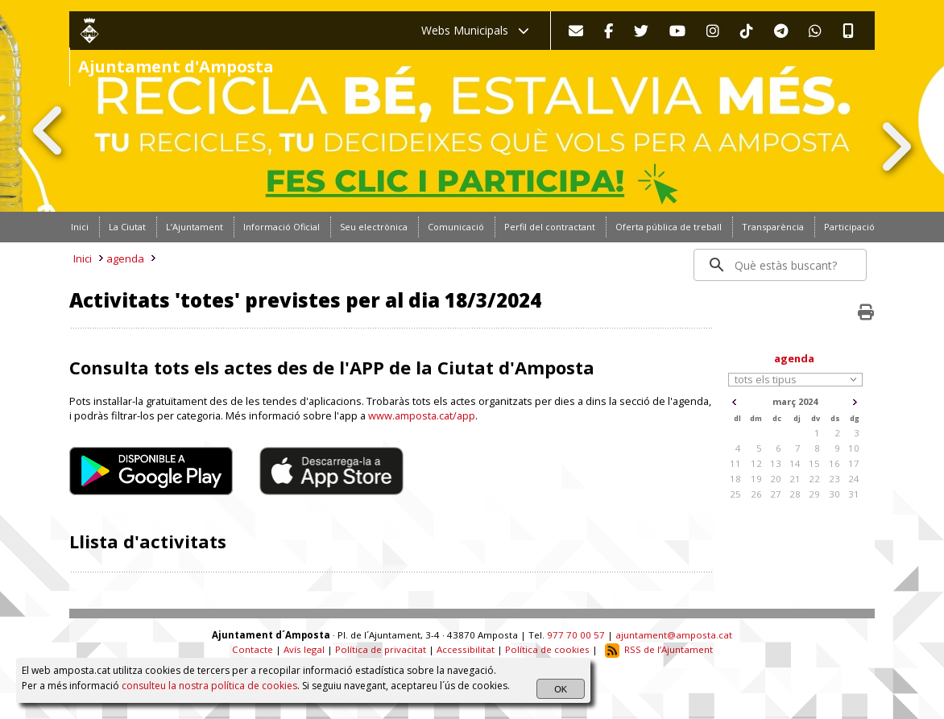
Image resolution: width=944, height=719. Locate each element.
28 (795, 494)
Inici (82, 258)
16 (834, 463)
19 (756, 479)
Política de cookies (547, 649)
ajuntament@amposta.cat (673, 635)
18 (735, 479)
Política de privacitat (380, 649)
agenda (125, 258)
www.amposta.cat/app (421, 415)
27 (775, 494)
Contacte (252, 649)
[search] (780, 265)
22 (814, 479)
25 (735, 494)
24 (853, 479)
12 (756, 463)
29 (814, 494)
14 (795, 463)
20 (775, 479)
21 (795, 479)
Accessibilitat (466, 649)
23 (834, 479)
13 (775, 463)
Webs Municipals (475, 30)
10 (853, 448)
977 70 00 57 (576, 635)
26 (756, 494)
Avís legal (304, 649)
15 (814, 463)
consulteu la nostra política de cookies (209, 685)
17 (853, 463)
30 (834, 494)
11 (735, 463)
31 (853, 494)
